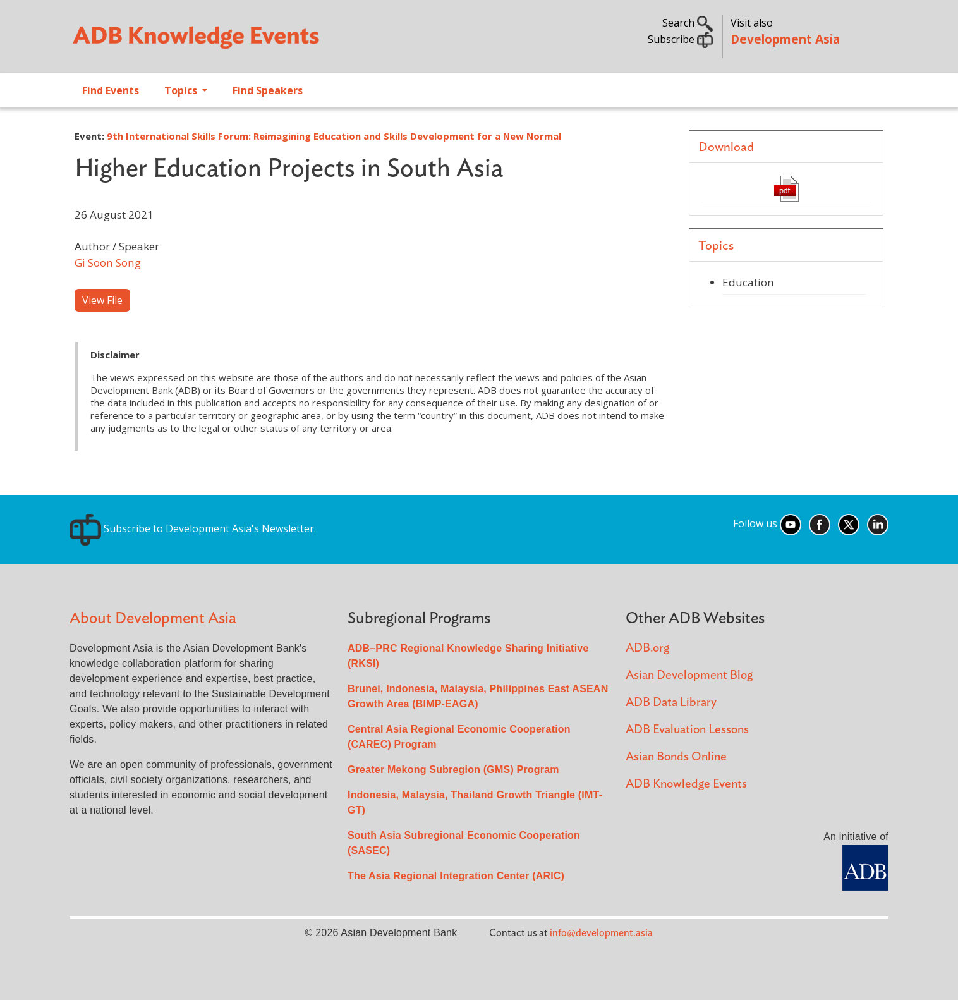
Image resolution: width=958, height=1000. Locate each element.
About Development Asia (153, 618)
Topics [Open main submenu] (182, 90)
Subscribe (680, 39)
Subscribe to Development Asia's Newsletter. (193, 528)
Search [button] (687, 23)
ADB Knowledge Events (686, 784)
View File (102, 300)
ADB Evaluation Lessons (687, 730)
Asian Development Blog (689, 675)
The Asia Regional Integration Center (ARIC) (456, 875)
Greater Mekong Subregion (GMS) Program (453, 769)
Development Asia (785, 38)
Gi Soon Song (108, 262)
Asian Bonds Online (676, 757)
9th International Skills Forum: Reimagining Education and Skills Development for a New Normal (334, 136)
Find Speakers (268, 90)
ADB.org (647, 648)
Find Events (110, 90)
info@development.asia (601, 933)
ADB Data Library (671, 703)
